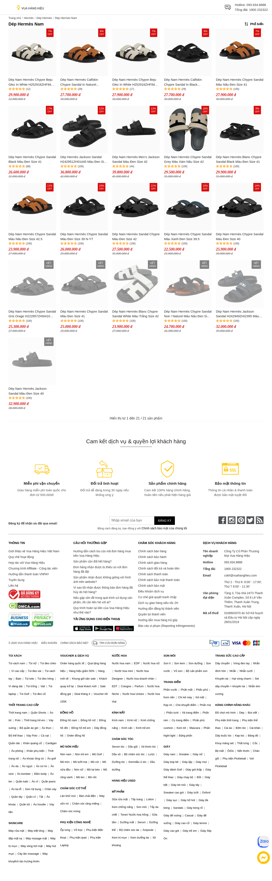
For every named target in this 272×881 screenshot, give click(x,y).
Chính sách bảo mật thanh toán (159, 580)
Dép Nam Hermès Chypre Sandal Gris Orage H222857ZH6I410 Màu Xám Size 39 (32, 314)
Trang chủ (14, 18)
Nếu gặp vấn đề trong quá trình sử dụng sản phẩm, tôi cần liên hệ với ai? (102, 600)
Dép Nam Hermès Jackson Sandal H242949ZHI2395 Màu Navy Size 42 (237, 314)
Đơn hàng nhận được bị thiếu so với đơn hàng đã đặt (100, 569)
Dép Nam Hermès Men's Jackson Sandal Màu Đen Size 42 (136, 159)
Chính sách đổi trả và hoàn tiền (158, 568)
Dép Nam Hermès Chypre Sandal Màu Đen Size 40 (239, 236)
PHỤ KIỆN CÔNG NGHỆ (75, 822)
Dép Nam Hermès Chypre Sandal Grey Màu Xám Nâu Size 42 (187, 159)
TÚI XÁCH (14, 655)
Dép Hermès (44, 18)
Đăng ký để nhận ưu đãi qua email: (33, 523)
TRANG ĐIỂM (172, 682)
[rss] (260, 520)
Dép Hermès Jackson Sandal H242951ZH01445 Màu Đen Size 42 (83, 159)
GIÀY (167, 746)
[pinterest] (241, 520)
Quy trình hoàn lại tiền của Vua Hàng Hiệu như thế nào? (101, 610)
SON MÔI (170, 655)
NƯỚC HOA (119, 655)
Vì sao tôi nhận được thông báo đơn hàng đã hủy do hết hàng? (103, 590)
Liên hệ (13, 585)
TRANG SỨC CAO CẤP (230, 655)
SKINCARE (15, 823)
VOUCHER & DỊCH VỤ (74, 655)
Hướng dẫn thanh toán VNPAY (28, 574)
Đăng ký (164, 520)
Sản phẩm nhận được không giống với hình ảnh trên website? (102, 580)
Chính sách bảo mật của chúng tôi (164, 528)
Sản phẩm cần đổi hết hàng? (92, 561)
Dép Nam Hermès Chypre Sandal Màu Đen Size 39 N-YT (84, 236)
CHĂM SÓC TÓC (122, 739)
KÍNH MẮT (118, 712)
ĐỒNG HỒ (66, 712)
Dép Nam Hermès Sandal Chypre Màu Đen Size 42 (136, 236)
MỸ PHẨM (118, 791)
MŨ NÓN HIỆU (69, 746)
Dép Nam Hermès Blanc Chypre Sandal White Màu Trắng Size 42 (135, 314)
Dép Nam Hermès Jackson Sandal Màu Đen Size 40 (27, 391)
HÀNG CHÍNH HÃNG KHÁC (233, 705)
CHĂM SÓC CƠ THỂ (73, 788)
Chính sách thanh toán (153, 574)
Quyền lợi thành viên (152, 614)
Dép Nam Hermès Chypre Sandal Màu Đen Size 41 (84, 314)
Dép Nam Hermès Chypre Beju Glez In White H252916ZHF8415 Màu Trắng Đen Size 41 (135, 82)
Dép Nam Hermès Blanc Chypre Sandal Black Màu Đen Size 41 (238, 159)
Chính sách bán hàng (152, 551)
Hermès (29, 18)
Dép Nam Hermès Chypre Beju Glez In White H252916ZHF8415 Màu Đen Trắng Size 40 (31, 82)
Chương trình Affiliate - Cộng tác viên (32, 568)
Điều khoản (49, 643)
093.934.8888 (256, 5)
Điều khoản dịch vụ (151, 591)
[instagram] (231, 520)
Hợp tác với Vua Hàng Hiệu (26, 562)
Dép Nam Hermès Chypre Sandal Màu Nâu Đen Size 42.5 (32, 236)
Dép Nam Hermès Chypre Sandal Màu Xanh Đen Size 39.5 (187, 236)
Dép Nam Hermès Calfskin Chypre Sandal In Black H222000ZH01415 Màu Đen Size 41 (187, 82)
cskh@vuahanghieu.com (240, 575)
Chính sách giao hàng (152, 562)
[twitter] (250, 520)
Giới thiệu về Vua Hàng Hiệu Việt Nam (33, 551)
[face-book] (222, 520)
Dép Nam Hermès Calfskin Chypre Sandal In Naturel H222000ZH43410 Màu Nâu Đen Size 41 (83, 82)
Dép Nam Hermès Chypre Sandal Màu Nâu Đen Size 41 (239, 82)
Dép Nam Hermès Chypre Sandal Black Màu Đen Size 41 (32, 159)
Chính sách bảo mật (151, 585)
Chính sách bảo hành (152, 557)
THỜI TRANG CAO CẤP (23, 705)
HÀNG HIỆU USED (123, 780)
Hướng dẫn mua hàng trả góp (157, 620)
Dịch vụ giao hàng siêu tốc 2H (158, 603)
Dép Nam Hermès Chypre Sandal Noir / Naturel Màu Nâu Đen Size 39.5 (187, 314)
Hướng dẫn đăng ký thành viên (158, 608)
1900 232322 (258, 9)
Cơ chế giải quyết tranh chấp (157, 597)
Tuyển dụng (16, 580)
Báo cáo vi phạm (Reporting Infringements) (166, 625)
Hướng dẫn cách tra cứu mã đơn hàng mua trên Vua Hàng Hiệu (102, 553)
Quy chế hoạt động (21, 557)
